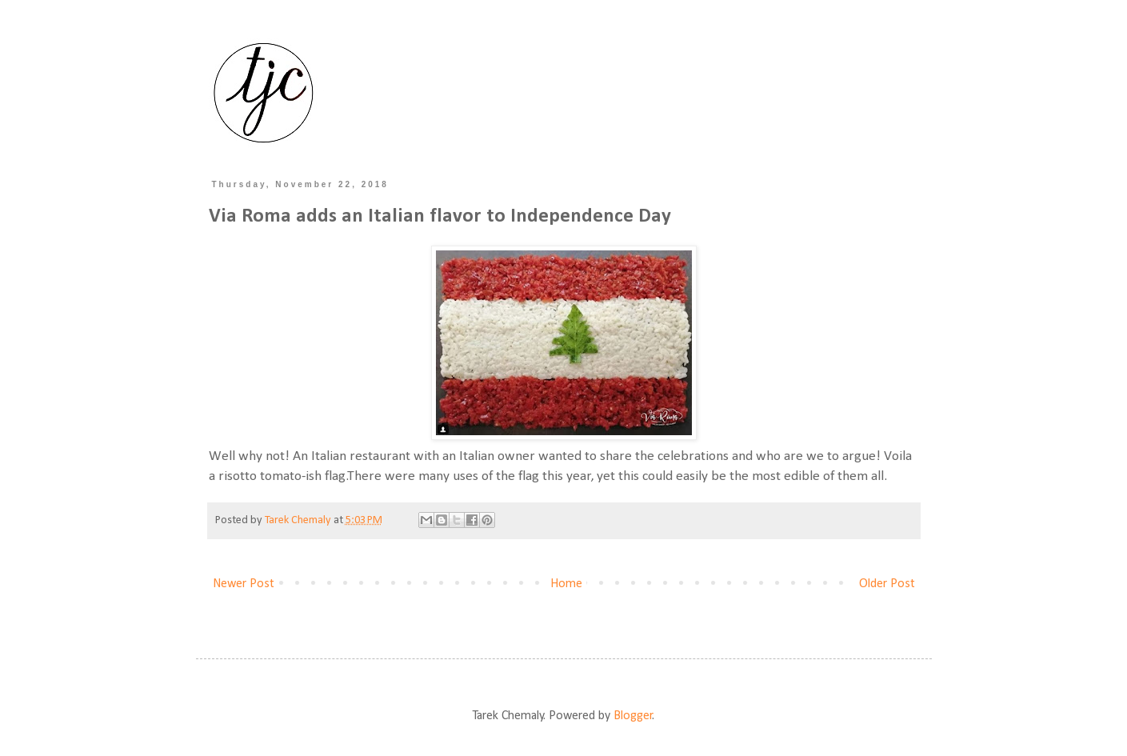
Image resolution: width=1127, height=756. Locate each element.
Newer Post (243, 584)
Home (566, 584)
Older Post (887, 584)
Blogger (633, 716)
